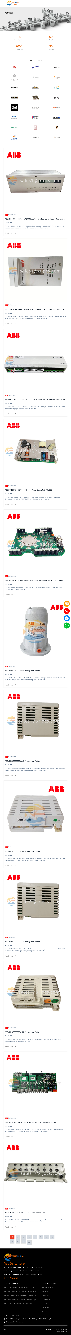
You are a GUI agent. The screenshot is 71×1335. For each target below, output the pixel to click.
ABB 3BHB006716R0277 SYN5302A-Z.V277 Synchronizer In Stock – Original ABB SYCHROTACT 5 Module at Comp (20, 1287)
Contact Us (45, 1307)
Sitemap (44, 1311)
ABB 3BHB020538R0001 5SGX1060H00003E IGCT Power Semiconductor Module (20, 1304)
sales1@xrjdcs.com (18, 1322)
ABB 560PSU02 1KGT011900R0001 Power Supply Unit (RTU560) (20, 1299)
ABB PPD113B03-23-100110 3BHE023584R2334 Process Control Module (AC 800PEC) (20, 1295)
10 (18, 1241)
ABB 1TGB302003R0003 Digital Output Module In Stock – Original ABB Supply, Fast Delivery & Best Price (20, 1291)
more (5, 1308)
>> (29, 1242)
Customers (45, 1295)
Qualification (46, 1299)
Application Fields (47, 1287)
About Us (45, 1291)
